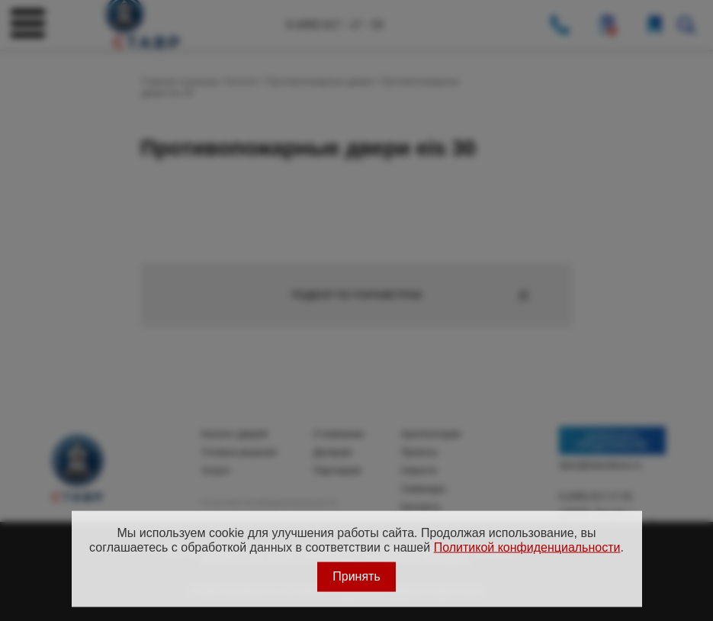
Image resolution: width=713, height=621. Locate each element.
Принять (356, 576)
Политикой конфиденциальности (527, 546)
